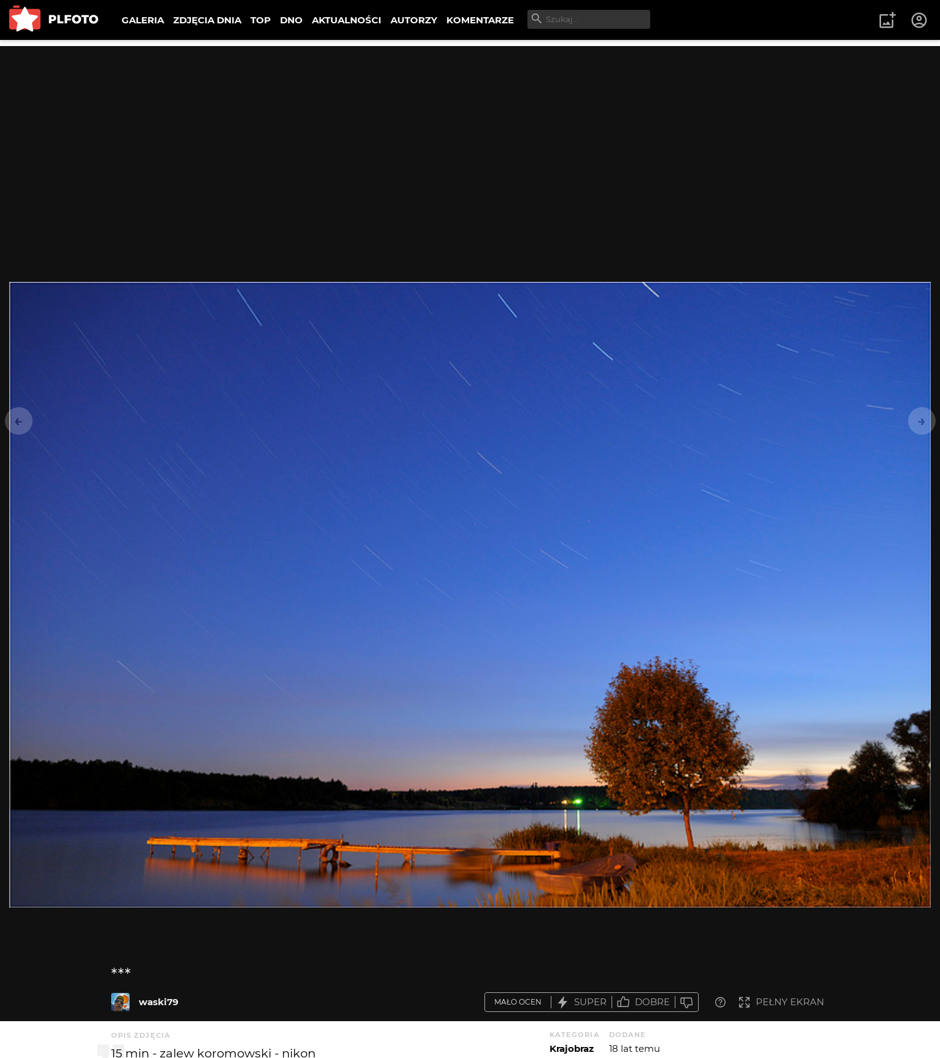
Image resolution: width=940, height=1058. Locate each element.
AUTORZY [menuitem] (413, 20)
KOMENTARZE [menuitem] (480, 20)
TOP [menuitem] (261, 20)
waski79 (159, 1002)
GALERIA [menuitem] (143, 20)
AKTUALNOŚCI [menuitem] (346, 20)
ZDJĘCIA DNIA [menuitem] (207, 20)
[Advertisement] (470, 132)
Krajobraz (572, 1048)
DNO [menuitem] (291, 20)
